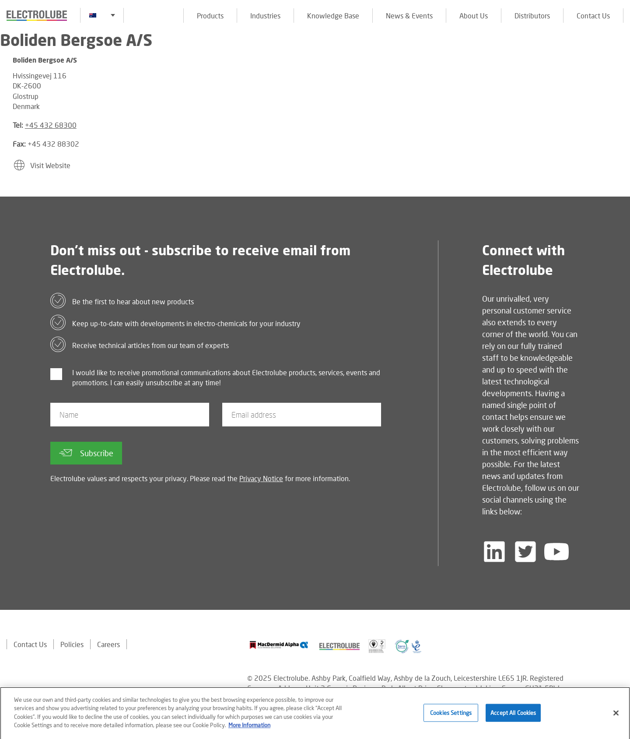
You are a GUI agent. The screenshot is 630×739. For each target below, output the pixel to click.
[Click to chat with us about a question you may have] (619, 65)
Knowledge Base (333, 15)
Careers (108, 644)
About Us (473, 15)
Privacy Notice (261, 478)
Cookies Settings (451, 715)
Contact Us (593, 15)
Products (210, 15)
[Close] (616, 715)
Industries (265, 15)
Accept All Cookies (513, 715)
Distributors (532, 15)
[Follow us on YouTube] (556, 551)
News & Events (409, 15)
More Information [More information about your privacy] (249, 728)
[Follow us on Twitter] (525, 551)
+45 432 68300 (51, 125)
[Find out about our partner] (279, 645)
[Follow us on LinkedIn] (494, 551)
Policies (72, 644)
